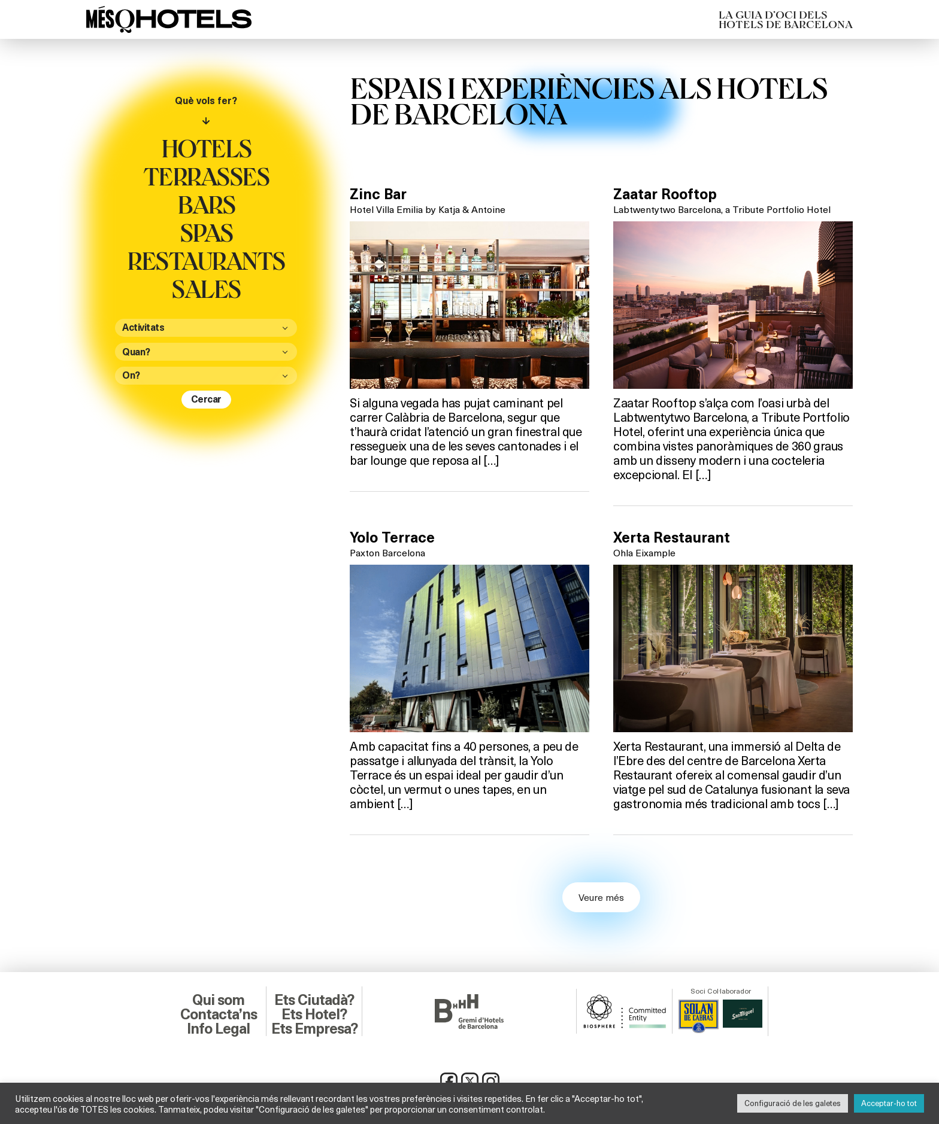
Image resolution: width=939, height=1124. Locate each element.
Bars (206, 204)
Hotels (206, 148)
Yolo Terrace (392, 538)
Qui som (218, 1000)
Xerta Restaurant (671, 538)
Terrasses (206, 176)
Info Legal (218, 1029)
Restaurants (206, 260)
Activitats (143, 327)
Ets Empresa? (314, 1029)
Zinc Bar (378, 194)
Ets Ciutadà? (314, 1000)
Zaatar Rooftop (665, 194)
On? (131, 375)
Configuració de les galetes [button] (792, 1103)
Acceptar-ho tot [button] (889, 1103)
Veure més (601, 897)
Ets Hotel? (314, 1015)
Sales (206, 288)
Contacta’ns (218, 1015)
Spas (206, 232)
